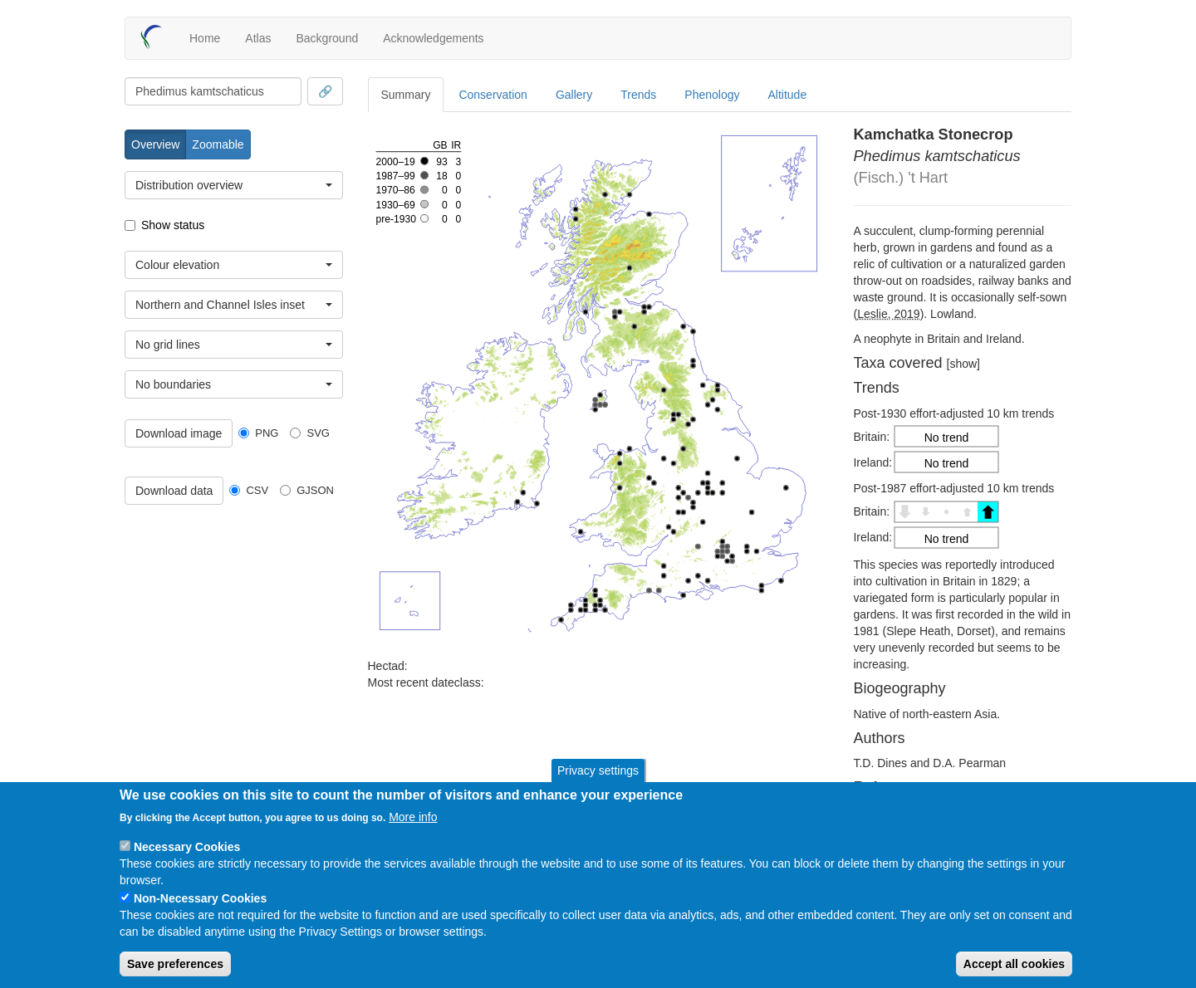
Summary (406, 94)
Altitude (787, 94)
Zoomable (217, 144)
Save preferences (175, 964)
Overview (155, 144)
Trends (638, 94)
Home (204, 38)
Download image (178, 433)
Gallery (574, 94)
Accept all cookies (1014, 964)
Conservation (492, 94)
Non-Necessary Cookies (200, 898)
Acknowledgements (433, 38)
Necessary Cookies (187, 846)
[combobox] (213, 91)
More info (413, 817)
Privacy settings (598, 770)
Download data (174, 490)
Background (327, 38)
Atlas (258, 38)
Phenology (711, 94)
